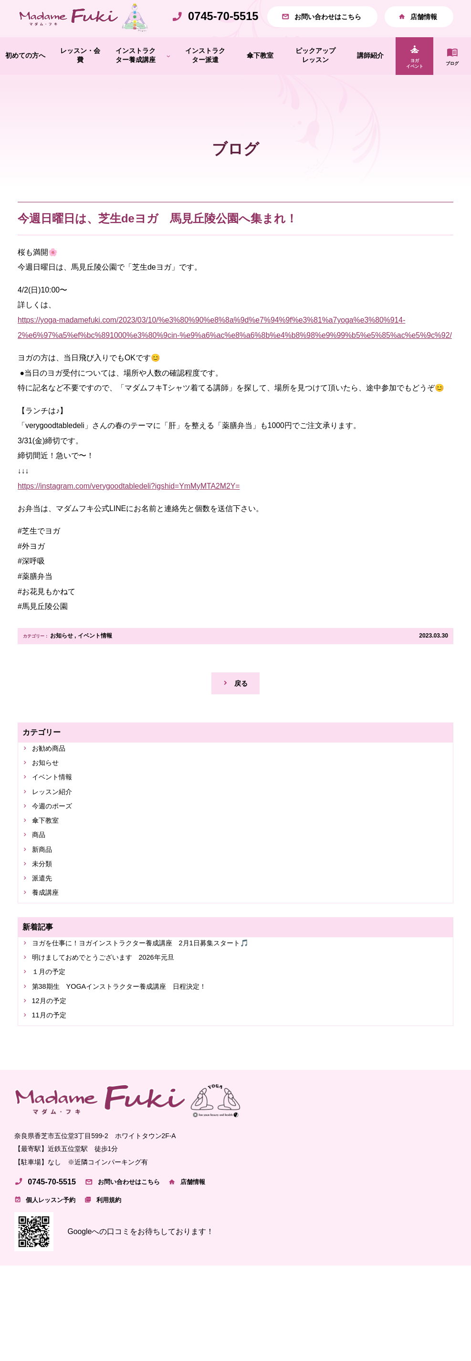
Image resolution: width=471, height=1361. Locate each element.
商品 (40, 866)
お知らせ (61, 656)
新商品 (44, 883)
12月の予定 (52, 1045)
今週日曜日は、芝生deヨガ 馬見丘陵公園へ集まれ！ (157, 239)
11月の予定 (52, 1061)
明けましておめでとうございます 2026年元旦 (114, 998)
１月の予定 (52, 1013)
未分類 (44, 898)
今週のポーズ (56, 835)
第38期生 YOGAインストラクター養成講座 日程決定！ (132, 1029)
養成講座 (48, 930)
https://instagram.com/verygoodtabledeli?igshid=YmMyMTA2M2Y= (129, 507)
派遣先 (44, 914)
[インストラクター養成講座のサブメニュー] (168, 76)
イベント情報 (95, 656)
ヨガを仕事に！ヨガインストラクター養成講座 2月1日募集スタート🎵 (156, 981)
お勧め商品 (52, 772)
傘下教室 (48, 851)
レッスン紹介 (56, 819)
